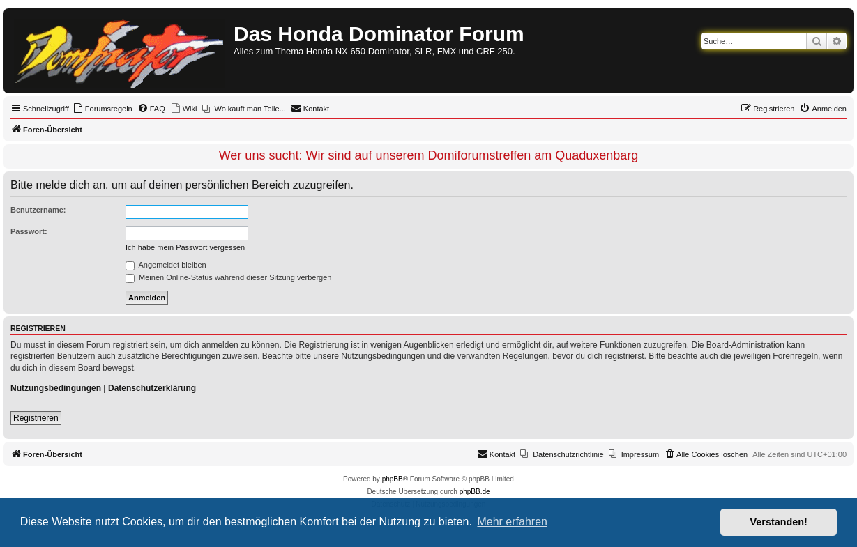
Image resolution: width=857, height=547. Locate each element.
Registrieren (36, 418)
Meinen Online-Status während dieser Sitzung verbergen (228, 277)
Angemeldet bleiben (166, 265)
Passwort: (28, 231)
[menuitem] (102, 108)
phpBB (392, 479)
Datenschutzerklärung (152, 388)
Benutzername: (38, 210)
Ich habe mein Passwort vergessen (185, 247)
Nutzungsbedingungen (55, 388)
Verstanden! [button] (778, 521)
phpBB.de (475, 491)
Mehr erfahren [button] (512, 521)
